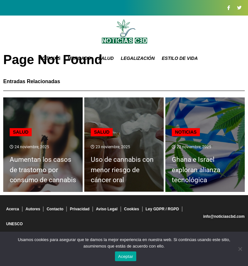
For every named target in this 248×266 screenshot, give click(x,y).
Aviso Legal (107, 209)
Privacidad (79, 209)
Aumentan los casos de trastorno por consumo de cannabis (43, 170)
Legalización (138, 58)
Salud (106, 58)
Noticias (50, 58)
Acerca (12, 209)
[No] (240, 249)
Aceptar (125, 256)
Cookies (131, 209)
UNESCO (14, 224)
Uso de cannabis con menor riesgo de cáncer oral (122, 170)
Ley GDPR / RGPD (162, 209)
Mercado (79, 58)
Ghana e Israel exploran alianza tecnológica (196, 170)
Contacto (54, 209)
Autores (33, 209)
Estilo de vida (180, 58)
